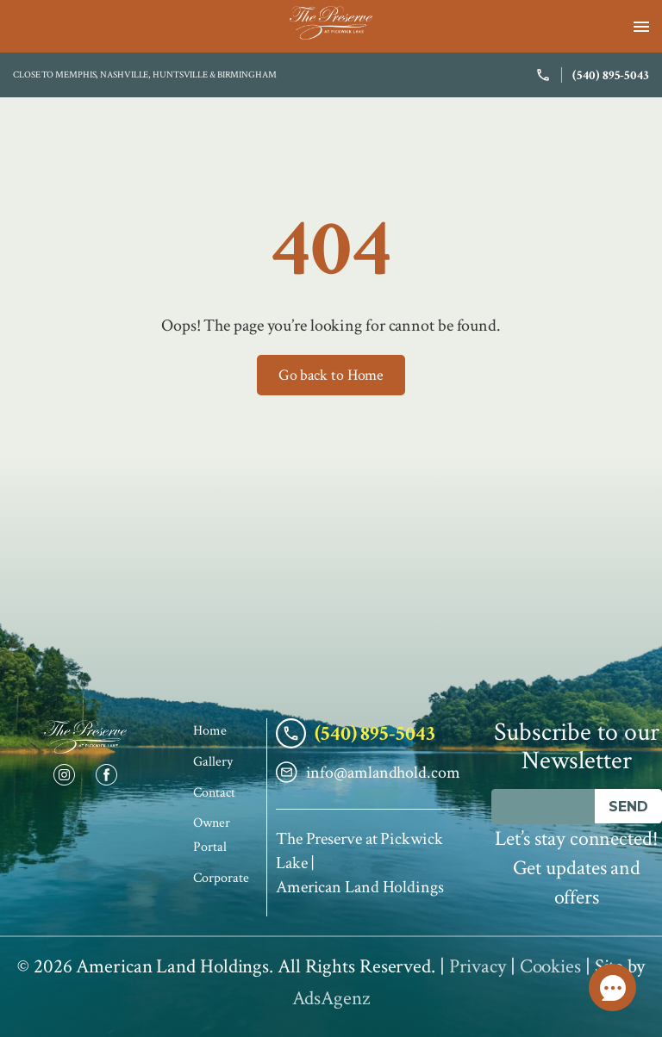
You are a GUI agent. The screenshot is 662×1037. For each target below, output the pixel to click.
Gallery (212, 762)
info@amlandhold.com (368, 772)
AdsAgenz (330, 998)
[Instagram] (65, 774)
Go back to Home (331, 375)
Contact (213, 793)
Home (210, 731)
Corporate (220, 878)
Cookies (550, 966)
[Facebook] (107, 774)
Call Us (613, 988)
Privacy (477, 966)
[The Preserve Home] (85, 736)
